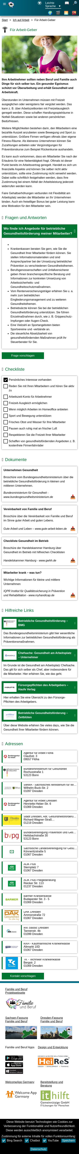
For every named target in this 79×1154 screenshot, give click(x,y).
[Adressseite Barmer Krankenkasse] (39, 901)
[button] (39, 231)
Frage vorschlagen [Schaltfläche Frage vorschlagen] (23, 355)
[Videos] (58, 13)
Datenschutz (38, 1149)
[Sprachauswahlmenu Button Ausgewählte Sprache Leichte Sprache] (53, 5)
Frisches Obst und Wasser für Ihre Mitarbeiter (35, 422)
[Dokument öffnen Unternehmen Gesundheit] (39, 484)
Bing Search (12, 1140)
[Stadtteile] (74, 13)
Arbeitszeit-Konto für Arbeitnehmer (28, 397)
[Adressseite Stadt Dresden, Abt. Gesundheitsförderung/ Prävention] (39, 822)
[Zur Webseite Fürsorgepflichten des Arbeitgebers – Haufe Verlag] (39, 693)
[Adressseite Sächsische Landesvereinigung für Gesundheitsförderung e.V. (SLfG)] (39, 854)
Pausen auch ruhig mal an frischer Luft (30, 428)
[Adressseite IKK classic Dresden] (39, 933)
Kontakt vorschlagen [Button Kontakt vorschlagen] (23, 975)
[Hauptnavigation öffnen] (4, 4)
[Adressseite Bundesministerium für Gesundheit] (39, 774)
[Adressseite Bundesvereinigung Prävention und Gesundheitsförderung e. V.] (39, 838)
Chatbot (32, 1140)
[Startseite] (11, 7)
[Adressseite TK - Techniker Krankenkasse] (39, 965)
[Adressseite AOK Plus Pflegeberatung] (39, 885)
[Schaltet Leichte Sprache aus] (67, 5)
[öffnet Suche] (75, 5)
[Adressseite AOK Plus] (39, 869)
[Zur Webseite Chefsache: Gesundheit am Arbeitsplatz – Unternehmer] (39, 663)
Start (5, 20)
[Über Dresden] (66, 13)
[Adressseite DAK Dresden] (39, 917)
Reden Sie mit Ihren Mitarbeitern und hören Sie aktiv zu (39, 388)
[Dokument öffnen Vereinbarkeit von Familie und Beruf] (39, 519)
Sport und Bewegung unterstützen (27, 416)
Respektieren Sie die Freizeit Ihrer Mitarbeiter (34, 435)
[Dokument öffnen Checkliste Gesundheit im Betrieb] (39, 551)
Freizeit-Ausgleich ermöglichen (25, 403)
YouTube (50, 1140)
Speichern (68, 1140)
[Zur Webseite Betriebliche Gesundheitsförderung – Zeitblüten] (39, 721)
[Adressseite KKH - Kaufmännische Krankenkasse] (39, 949)
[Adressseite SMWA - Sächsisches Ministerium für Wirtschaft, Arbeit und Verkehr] (39, 790)
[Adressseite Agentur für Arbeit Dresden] (39, 806)
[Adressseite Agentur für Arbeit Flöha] (39, 758)
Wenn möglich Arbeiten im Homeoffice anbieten (36, 409)
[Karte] (50, 13)
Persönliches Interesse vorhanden (27, 380)
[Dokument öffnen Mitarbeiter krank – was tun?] (39, 584)
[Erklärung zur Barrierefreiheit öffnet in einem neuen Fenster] (39, 5)
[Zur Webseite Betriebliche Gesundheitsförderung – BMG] (39, 631)
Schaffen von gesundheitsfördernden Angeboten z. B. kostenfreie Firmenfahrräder (39, 443)
